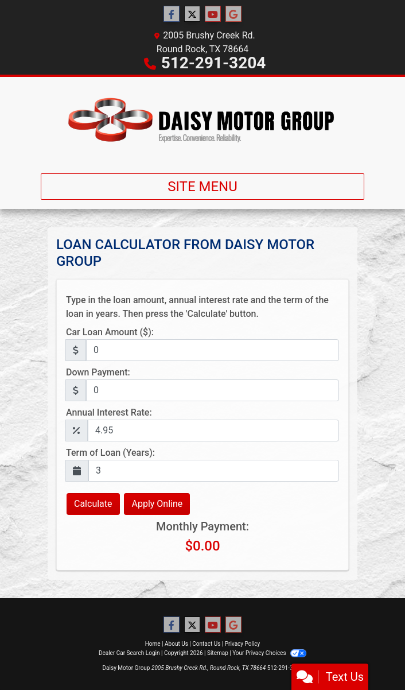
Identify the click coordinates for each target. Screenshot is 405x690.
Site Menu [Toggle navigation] (202, 187)
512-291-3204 (213, 62)
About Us (176, 644)
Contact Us (206, 644)
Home (153, 644)
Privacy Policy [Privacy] (242, 644)
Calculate (93, 503)
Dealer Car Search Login (129, 653)
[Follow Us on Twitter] (192, 14)
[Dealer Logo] (202, 120)
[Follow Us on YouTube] (213, 14)
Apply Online (156, 503)
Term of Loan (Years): (110, 452)
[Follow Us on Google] (233, 14)
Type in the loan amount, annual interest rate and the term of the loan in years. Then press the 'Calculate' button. (197, 306)
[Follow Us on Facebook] (171, 14)
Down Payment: (98, 372)
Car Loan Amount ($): (110, 332)
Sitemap (217, 653)
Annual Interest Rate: (109, 412)
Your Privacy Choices (269, 653)
